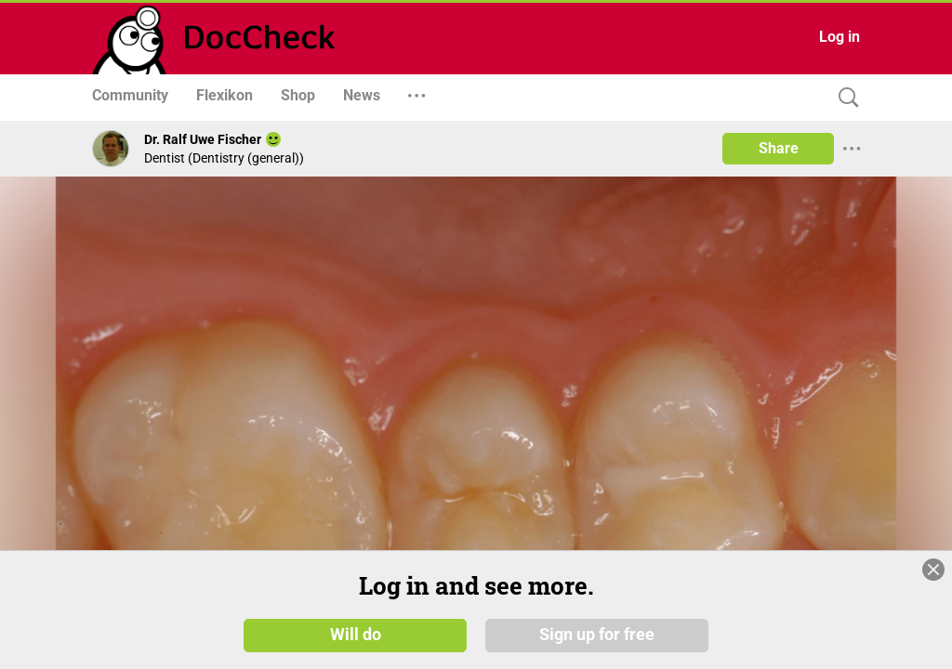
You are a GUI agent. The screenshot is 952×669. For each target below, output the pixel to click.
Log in (839, 37)
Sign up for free (596, 633)
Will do (355, 633)
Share (779, 148)
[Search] (844, 98)
